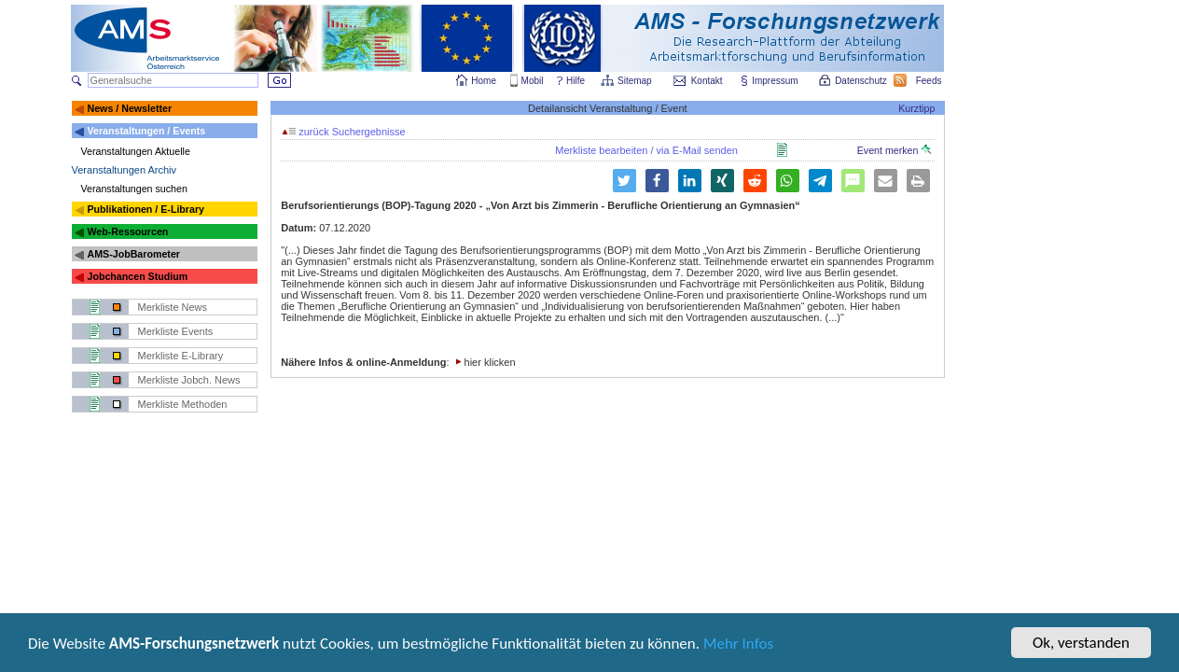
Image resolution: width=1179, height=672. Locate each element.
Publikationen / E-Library (145, 209)
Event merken (894, 150)
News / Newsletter (129, 108)
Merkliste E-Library (181, 355)
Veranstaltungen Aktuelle (135, 151)
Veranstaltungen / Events (146, 130)
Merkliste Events (176, 331)
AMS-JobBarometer (133, 253)
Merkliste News (173, 307)
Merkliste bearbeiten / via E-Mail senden (646, 150)
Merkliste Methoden (183, 404)
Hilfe (575, 81)
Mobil (532, 81)
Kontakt (707, 81)
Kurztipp (916, 108)
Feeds (930, 81)
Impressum (775, 81)
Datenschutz (862, 81)
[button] (657, 180)
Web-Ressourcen (127, 231)
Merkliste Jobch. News (189, 379)
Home (483, 81)
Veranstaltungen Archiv (124, 169)
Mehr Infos (738, 645)
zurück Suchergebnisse (343, 131)
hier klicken (490, 362)
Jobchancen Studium (137, 276)
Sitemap (635, 81)
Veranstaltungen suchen (134, 188)
